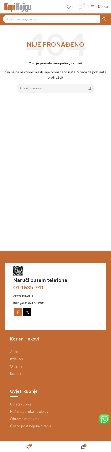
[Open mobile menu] (98, 7)
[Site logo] (18, 6)
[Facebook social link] (18, 312)
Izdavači (16, 359)
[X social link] (27, 312)
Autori (15, 352)
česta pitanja (23, 296)
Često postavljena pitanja (30, 426)
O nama (16, 366)
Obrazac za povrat (24, 419)
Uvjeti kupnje (21, 404)
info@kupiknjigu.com (28, 303)
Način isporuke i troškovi (29, 411)
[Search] (55, 19)
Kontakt (16, 373)
